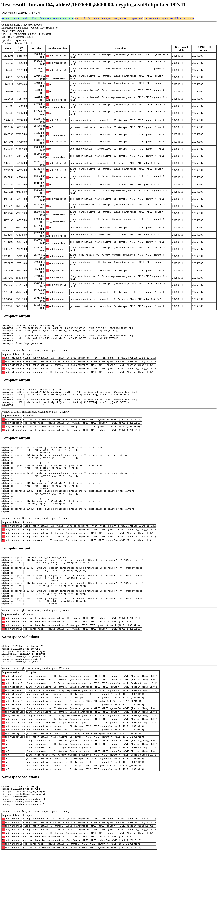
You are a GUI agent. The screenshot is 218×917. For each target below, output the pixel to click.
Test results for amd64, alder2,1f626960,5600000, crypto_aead (109, 18)
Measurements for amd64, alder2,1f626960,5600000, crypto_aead (38, 18)
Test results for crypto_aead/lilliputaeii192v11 (169, 18)
